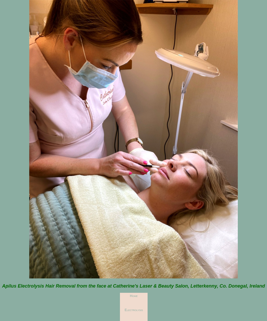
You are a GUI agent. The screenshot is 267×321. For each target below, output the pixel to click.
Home (134, 296)
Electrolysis (134, 310)
